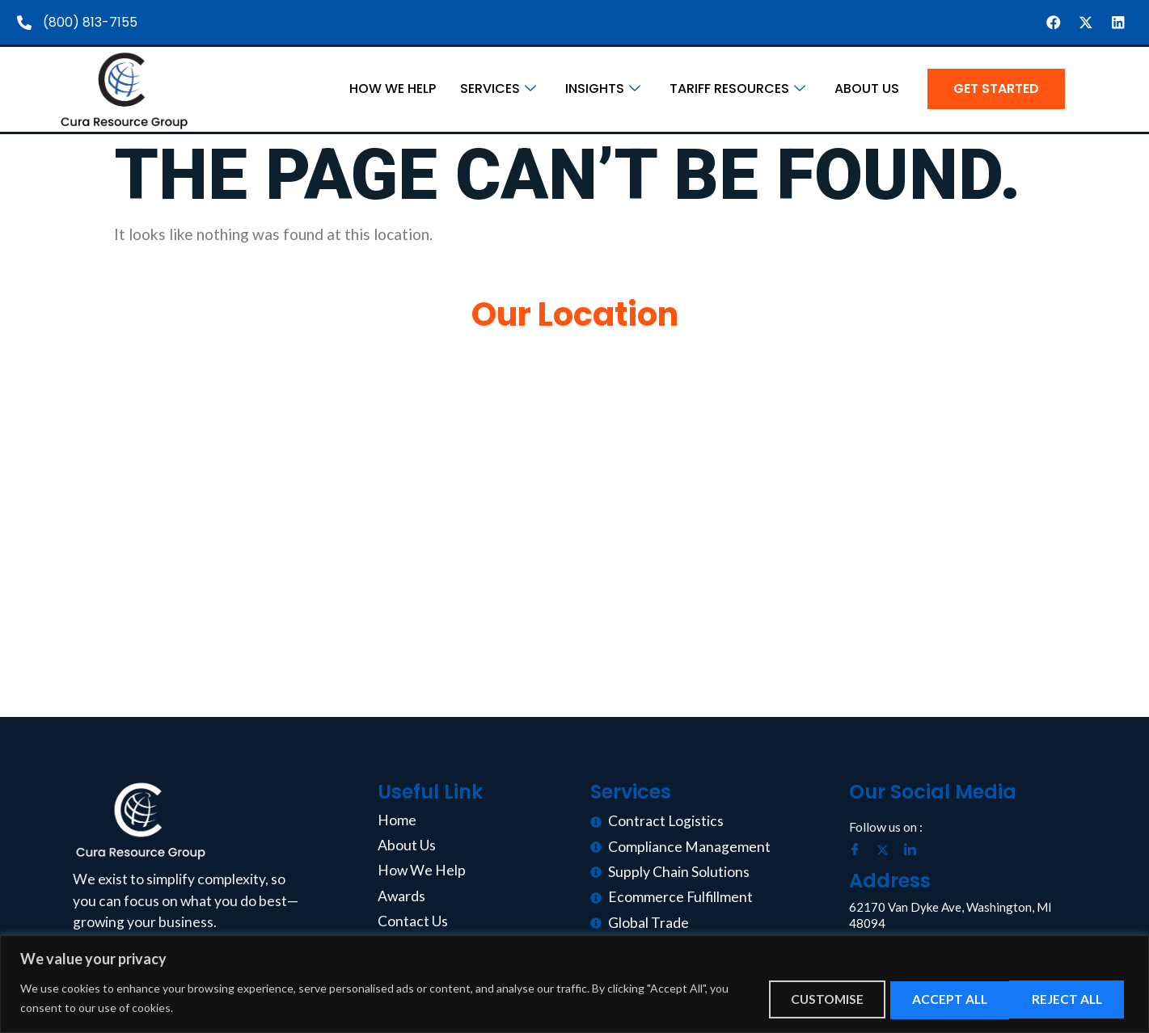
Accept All (1064, 998)
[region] (574, 984)
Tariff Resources (737, 89)
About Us (866, 89)
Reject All (932, 998)
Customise (800, 998)
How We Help (392, 89)
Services (498, 89)
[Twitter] (889, 851)
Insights (602, 89)
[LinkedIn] (916, 851)
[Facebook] (861, 851)
